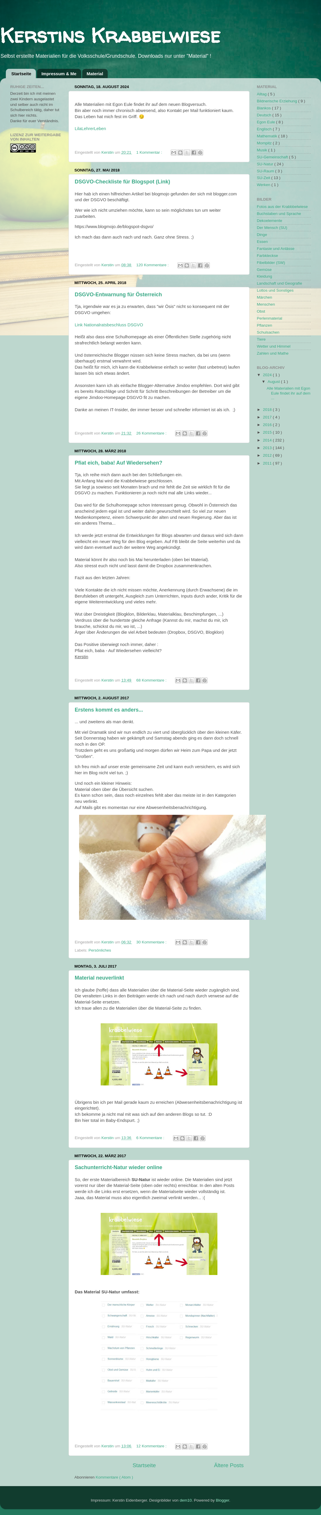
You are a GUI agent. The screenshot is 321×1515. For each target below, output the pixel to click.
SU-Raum (266, 171)
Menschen (266, 304)
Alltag (262, 94)
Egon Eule (266, 122)
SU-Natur (265, 164)
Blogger (222, 1500)
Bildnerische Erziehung (277, 101)
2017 (268, 417)
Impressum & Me (58, 73)
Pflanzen (264, 325)
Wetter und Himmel (273, 346)
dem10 (186, 1500)
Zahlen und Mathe (273, 353)
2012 (268, 455)
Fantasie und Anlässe (275, 248)
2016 (268, 425)
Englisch (265, 129)
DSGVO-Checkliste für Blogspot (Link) (122, 182)
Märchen (264, 297)
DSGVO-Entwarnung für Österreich (118, 294)
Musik (262, 150)
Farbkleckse (267, 255)
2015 (268, 432)
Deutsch (264, 115)
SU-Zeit (264, 178)
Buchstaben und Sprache (279, 213)
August (274, 381)
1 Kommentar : (149, 152)
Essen (262, 241)
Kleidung (264, 276)
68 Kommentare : (152, 680)
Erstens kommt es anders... (109, 710)
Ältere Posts (229, 1465)
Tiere (261, 339)
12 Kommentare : (152, 1446)
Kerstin (108, 152)
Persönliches (99, 950)
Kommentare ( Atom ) (114, 1477)
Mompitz (265, 143)
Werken (264, 185)
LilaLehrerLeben (90, 128)
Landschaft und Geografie (279, 283)
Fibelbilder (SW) (271, 262)
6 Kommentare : (150, 1138)
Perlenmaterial (269, 318)
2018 (268, 409)
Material (95, 73)
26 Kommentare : (152, 433)
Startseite (21, 73)
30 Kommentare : (152, 942)
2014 (268, 440)
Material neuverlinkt (99, 978)
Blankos (264, 108)
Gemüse (264, 269)
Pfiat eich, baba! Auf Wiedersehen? (118, 463)
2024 (268, 375)
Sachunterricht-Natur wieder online (118, 1167)
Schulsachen (268, 332)
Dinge (262, 234)
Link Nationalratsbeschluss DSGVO (109, 325)
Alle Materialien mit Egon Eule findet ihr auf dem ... (288, 393)
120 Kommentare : (153, 265)
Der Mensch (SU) (272, 227)
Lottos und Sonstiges (275, 290)
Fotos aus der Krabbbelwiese (282, 206)
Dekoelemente (269, 220)
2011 (268, 463)
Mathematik (267, 136)
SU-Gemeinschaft (273, 157)
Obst (261, 311)
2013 (268, 448)
